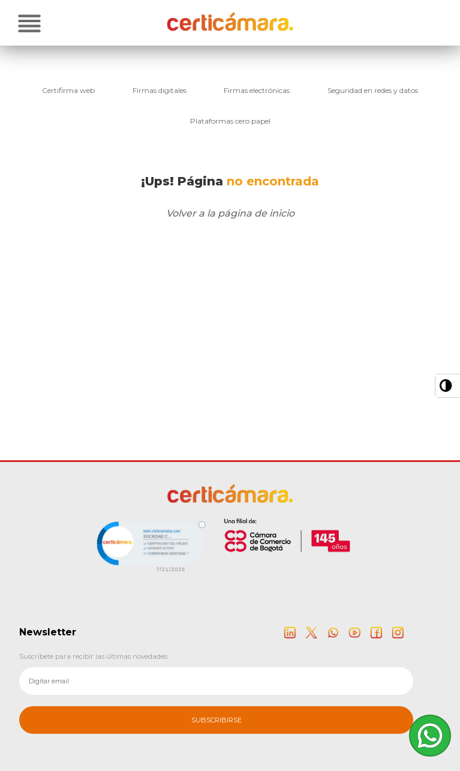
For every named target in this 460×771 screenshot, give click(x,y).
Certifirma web (68, 90)
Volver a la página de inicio (230, 213)
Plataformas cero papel (230, 120)
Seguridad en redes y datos (372, 90)
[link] (149, 545)
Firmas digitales (160, 90)
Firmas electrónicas (257, 90)
